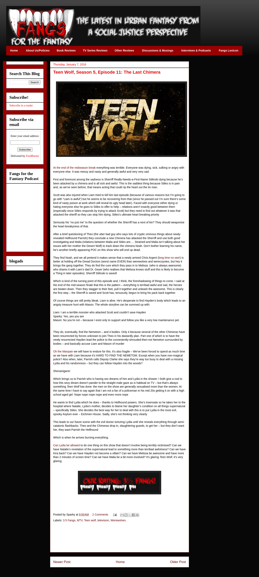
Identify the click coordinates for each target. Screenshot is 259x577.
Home (120, 562)
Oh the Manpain (63, 351)
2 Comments (100, 514)
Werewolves (118, 520)
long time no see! (169, 257)
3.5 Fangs (69, 520)
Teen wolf (90, 520)
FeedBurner (32, 155)
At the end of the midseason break (74, 167)
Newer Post (62, 562)
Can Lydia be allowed (66, 445)
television (103, 520)
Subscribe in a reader (21, 105)
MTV (79, 520)
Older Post (178, 562)
